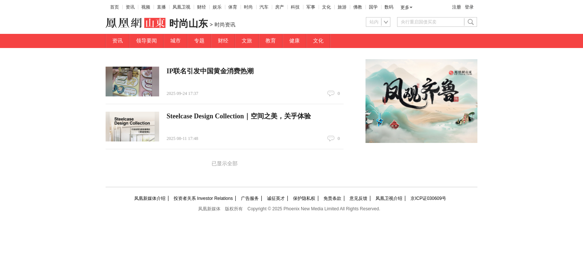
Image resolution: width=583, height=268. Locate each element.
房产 (279, 7)
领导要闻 (146, 41)
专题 (199, 41)
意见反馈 (358, 198)
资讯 (130, 7)
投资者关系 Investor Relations (203, 198)
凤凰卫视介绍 (389, 198)
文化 (326, 7)
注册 (456, 7)
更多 (404, 7)
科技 (295, 7)
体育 (232, 7)
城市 (175, 41)
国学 (373, 7)
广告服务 (250, 198)
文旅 (247, 41)
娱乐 (217, 7)
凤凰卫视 (181, 7)
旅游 (342, 7)
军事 (310, 7)
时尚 (248, 7)
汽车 (264, 7)
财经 (201, 7)
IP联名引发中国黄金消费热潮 (210, 71)
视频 (145, 7)
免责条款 (332, 198)
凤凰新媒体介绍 (149, 198)
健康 (294, 41)
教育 (270, 41)
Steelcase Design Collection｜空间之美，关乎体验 (239, 116)
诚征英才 (276, 198)
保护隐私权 (304, 198)
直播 (161, 7)
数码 (388, 7)
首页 (114, 7)
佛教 (357, 7)
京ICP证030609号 (428, 198)
